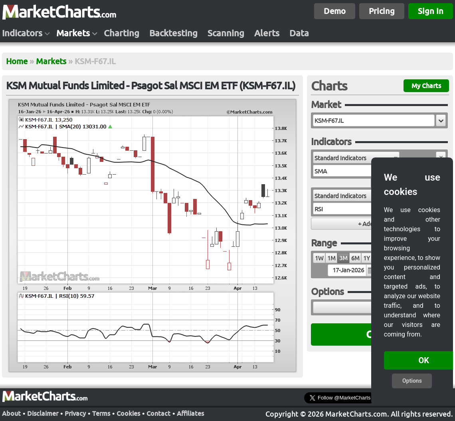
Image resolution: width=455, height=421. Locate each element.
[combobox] (356, 157)
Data (299, 33)
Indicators (22, 33)
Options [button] (412, 381)
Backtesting (173, 33)
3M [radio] (343, 258)
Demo (335, 11)
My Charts (426, 85)
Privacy (75, 413)
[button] (441, 120)
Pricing (382, 11)
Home (17, 61)
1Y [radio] (366, 258)
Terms (101, 413)
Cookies (128, 413)
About (11, 413)
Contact (158, 413)
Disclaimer (42, 413)
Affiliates (190, 413)
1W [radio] (319, 258)
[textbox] (374, 120)
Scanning (226, 33)
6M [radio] (355, 258)
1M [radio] (331, 258)
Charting (121, 33)
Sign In (430, 11)
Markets (73, 33)
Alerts (266, 33)
